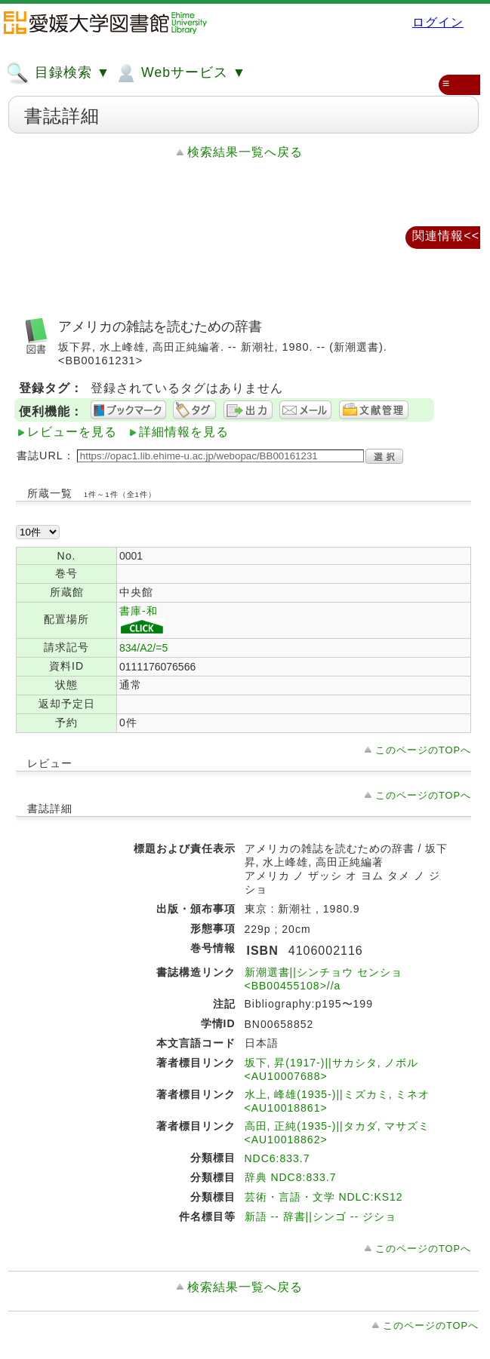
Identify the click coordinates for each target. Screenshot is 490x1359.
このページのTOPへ (423, 750)
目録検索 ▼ (58, 73)
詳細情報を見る (184, 431)
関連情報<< (445, 235)
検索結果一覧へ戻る (245, 152)
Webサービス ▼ (180, 73)
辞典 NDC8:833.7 (291, 1177)
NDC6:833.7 (277, 1158)
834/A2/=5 (143, 648)
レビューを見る (72, 431)
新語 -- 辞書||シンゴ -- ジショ (320, 1216)
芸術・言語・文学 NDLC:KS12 (324, 1197)
